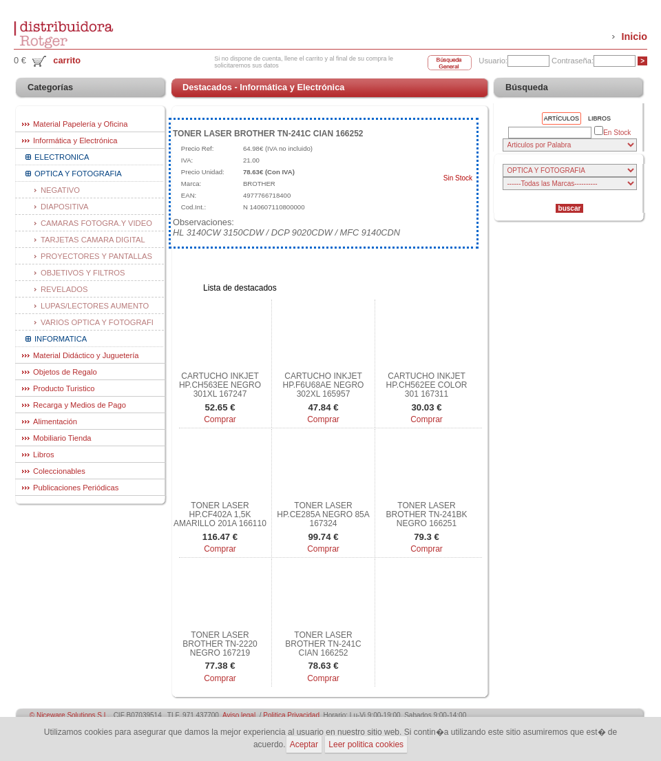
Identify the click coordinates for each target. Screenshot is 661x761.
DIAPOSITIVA (64, 206)
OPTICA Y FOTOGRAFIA (78, 173)
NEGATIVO (60, 190)
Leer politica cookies (365, 744)
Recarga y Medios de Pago (79, 405)
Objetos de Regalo (65, 372)
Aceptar (304, 744)
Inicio (634, 36)
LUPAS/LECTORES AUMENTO (95, 306)
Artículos (561, 118)
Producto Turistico (64, 388)
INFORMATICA (60, 339)
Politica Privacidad (291, 715)
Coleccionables (59, 471)
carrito (67, 60)
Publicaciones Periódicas (75, 487)
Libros (43, 454)
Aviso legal (238, 715)
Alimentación (55, 421)
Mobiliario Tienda (62, 438)
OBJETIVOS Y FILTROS (83, 273)
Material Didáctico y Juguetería (86, 355)
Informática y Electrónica (75, 140)
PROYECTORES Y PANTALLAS (96, 256)
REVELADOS (64, 289)
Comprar (220, 419)
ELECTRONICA (62, 157)
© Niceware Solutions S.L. (69, 715)
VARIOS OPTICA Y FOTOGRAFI (97, 322)
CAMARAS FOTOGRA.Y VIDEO (96, 223)
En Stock (612, 131)
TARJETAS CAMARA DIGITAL (93, 240)
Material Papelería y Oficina (80, 124)
